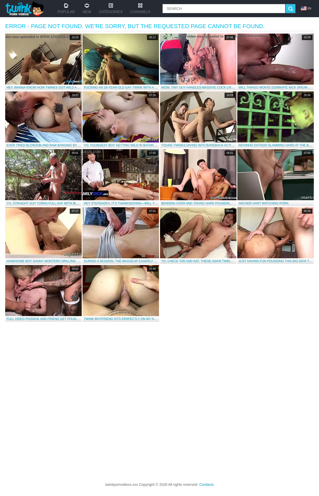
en (306, 8)
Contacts (206, 484)
